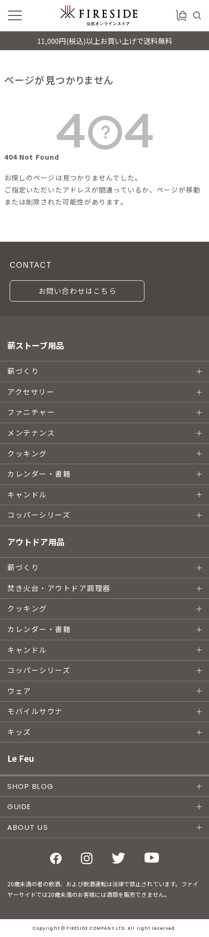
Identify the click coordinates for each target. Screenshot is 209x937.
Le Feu (20, 758)
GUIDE (19, 806)
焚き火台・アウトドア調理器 (59, 588)
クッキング (27, 454)
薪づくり (23, 371)
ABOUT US (27, 827)
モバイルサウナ (35, 711)
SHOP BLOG (30, 786)
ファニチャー (31, 412)
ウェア (19, 691)
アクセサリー (30, 392)
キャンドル (27, 495)
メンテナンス (31, 433)
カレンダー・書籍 (39, 474)
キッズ (19, 732)
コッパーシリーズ (38, 515)
